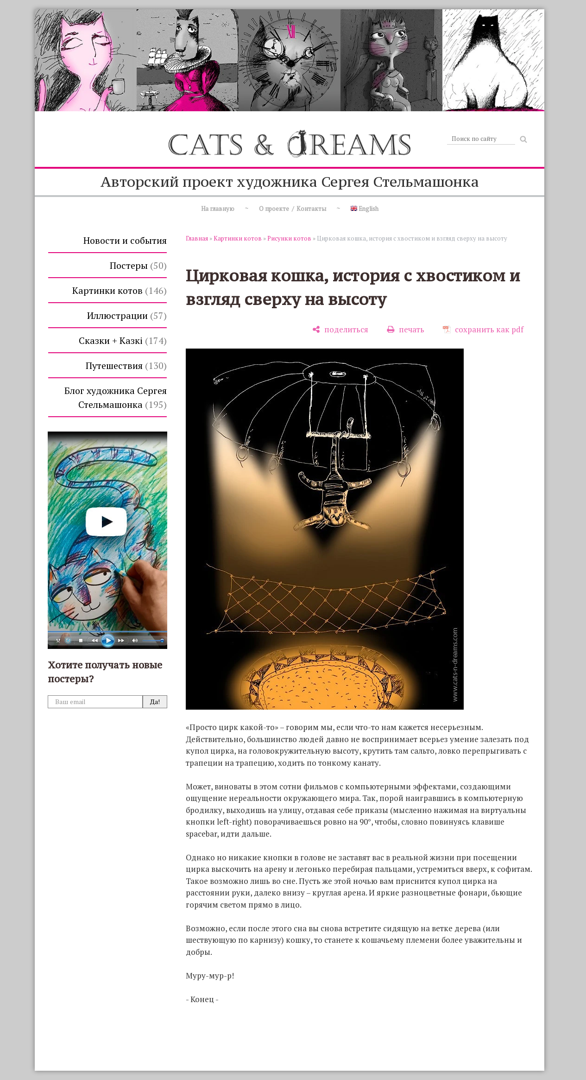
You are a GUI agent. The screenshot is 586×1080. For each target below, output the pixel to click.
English (364, 208)
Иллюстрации (127, 315)
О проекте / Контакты (292, 208)
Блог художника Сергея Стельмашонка (115, 397)
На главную (217, 208)
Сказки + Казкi (123, 340)
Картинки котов (119, 290)
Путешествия (126, 365)
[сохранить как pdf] (483, 329)
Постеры (138, 265)
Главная (197, 238)
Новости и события (125, 240)
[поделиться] (340, 329)
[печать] (405, 329)
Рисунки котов (289, 238)
